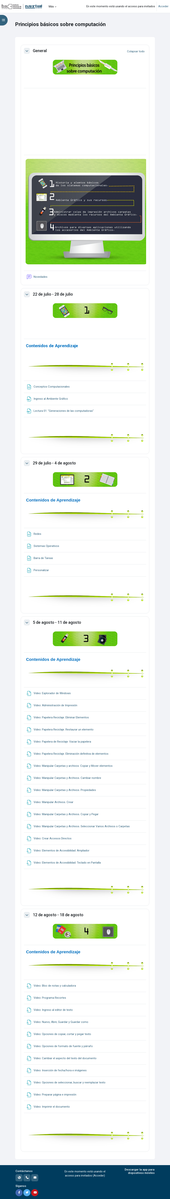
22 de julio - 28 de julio (53, 294)
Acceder (163, 6)
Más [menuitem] (51, 6)
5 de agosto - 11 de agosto (57, 622)
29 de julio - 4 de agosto (54, 463)
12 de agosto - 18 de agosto (58, 915)
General (40, 50)
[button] (27, 51)
